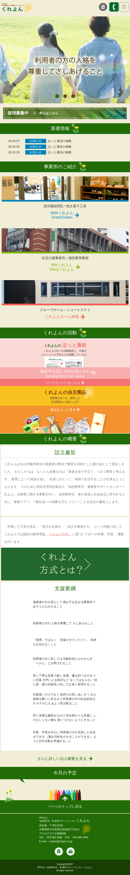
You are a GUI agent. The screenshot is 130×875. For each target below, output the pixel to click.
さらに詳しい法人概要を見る (62, 759)
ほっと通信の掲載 (59, 141)
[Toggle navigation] (124, 7)
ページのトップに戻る (65, 806)
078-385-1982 (54, 837)
